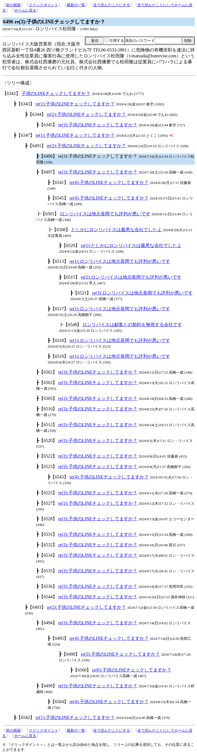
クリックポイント (43, 5)
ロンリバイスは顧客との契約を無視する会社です (132, 324)
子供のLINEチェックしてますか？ (55, 93)
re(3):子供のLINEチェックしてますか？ (97, 124)
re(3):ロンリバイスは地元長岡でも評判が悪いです (142, 293)
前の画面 (13, 5)
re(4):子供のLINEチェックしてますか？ (109, 182)
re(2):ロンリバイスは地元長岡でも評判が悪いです (131, 277)
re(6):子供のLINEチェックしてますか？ (131, 670)
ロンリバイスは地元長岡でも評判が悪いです (105, 213)
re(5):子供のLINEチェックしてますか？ (120, 654)
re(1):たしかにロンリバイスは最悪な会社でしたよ (131, 245)
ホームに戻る (25, 10)
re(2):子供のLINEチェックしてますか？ (86, 114)
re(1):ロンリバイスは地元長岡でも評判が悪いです (120, 261)
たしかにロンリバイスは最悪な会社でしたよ (116, 229)
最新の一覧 (76, 5)
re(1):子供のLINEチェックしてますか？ (75, 103)
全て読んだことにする (111, 5)
